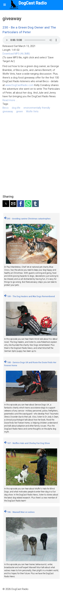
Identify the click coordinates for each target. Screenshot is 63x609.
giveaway (8, 111)
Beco (6, 107)
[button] (6, 203)
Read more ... (10, 100)
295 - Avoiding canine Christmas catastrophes (27, 219)
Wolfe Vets (32, 111)
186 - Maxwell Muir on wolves (19, 512)
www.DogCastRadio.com (19, 85)
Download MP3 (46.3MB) (16, 53)
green (19, 111)
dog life (16, 107)
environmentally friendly (37, 107)
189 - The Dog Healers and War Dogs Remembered (29, 296)
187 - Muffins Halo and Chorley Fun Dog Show (27, 443)
